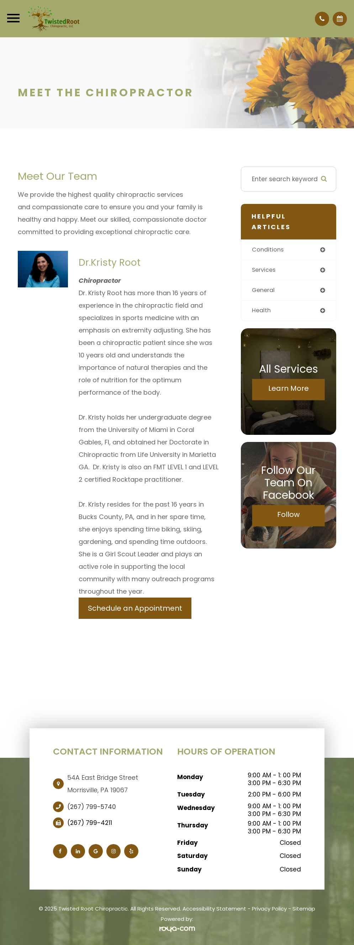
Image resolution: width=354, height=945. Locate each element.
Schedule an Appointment (135, 608)
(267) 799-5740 (91, 806)
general (264, 291)
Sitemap (303, 908)
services (265, 270)
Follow (288, 515)
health (262, 311)
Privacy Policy (269, 908)
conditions (268, 249)
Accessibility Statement (214, 908)
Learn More (288, 389)
